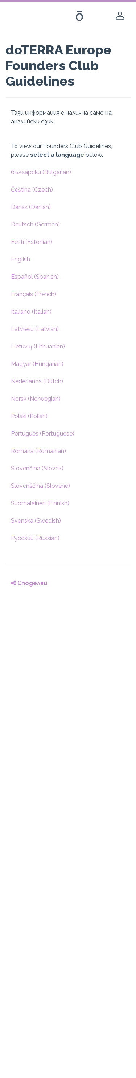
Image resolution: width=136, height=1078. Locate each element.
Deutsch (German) (35, 224)
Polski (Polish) (29, 416)
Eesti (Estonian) (31, 241)
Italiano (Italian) (31, 311)
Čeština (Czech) (32, 189)
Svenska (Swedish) (36, 520)
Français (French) (33, 294)
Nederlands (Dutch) (37, 381)
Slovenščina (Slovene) (40, 485)
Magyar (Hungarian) (37, 363)
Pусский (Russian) (35, 538)
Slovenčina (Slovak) (37, 468)
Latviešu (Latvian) (35, 329)
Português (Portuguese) (42, 433)
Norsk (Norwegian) (36, 398)
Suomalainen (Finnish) (40, 503)
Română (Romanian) (38, 451)
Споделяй (29, 583)
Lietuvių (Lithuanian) (38, 346)
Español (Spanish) (35, 276)
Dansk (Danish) (31, 207)
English (20, 259)
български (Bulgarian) (41, 172)
